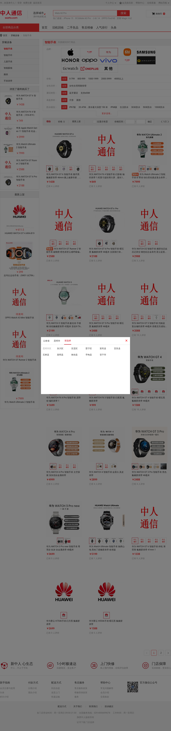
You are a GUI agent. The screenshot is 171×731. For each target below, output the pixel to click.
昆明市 (57, 341)
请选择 (67, 340)
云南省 (46, 341)
